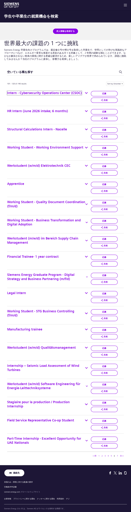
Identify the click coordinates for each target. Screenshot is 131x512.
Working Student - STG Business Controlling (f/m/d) (40, 310)
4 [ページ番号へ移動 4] (108, 450)
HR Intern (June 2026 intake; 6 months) (37, 111)
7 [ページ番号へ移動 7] (117, 450)
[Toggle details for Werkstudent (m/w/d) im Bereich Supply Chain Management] (86, 238)
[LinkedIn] (120, 467)
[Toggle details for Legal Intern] (86, 290)
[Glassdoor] (125, 467)
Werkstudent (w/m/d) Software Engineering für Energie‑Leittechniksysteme (43, 382)
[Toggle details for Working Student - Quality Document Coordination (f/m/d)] (86, 202)
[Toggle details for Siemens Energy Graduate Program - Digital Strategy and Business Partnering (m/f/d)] (87, 274)
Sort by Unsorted (114, 83)
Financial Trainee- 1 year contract (33, 254)
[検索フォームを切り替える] (120, 72)
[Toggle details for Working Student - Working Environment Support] (86, 146)
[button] (104, 99)
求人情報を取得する (65, 31)
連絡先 (16, 467)
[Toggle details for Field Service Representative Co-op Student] (86, 415)
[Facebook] (110, 467)
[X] (115, 467)
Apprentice (15, 182)
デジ (68, 492)
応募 (104, 93)
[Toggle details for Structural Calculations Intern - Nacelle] (86, 128)
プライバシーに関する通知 (24, 492)
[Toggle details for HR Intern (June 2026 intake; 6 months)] (86, 110)
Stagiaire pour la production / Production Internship (38, 400)
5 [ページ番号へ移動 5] (111, 450)
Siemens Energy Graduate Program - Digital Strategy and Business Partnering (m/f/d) (40, 274)
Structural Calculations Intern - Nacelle (37, 129)
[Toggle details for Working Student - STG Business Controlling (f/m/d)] (86, 310)
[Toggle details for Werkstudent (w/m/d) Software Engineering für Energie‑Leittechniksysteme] (87, 381)
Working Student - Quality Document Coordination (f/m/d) (46, 202)
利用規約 (60, 492)
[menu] (125, 5)
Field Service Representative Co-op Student (40, 415)
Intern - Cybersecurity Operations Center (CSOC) (44, 93)
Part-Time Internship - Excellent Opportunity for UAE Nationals (44, 435)
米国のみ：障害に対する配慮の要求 (18, 477)
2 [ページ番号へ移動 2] (102, 450)
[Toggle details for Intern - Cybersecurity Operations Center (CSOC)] (86, 92)
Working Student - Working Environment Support (45, 146)
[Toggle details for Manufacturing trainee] (86, 326)
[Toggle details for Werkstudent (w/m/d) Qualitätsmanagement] (86, 343)
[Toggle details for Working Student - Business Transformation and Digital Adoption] (87, 220)
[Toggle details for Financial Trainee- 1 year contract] (86, 254)
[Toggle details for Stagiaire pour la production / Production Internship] (86, 399)
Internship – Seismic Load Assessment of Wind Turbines (43, 364)
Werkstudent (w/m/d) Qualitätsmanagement (41, 344)
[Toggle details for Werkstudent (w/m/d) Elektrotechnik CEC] (86, 164)
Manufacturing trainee (24, 326)
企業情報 (7, 492)
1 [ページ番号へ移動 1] (99, 450)
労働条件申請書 (10, 481)
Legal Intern (16, 290)
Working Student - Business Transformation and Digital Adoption (44, 220)
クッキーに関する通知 (46, 492)
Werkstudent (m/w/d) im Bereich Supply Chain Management (42, 238)
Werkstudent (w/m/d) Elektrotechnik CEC (38, 164)
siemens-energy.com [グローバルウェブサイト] (12, 486)
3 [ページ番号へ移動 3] (105, 450)
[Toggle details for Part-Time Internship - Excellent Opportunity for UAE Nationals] (86, 435)
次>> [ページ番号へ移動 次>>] (122, 450)
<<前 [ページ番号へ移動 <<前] (94, 450)
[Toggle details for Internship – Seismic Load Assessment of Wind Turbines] (86, 363)
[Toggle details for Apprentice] (86, 182)
